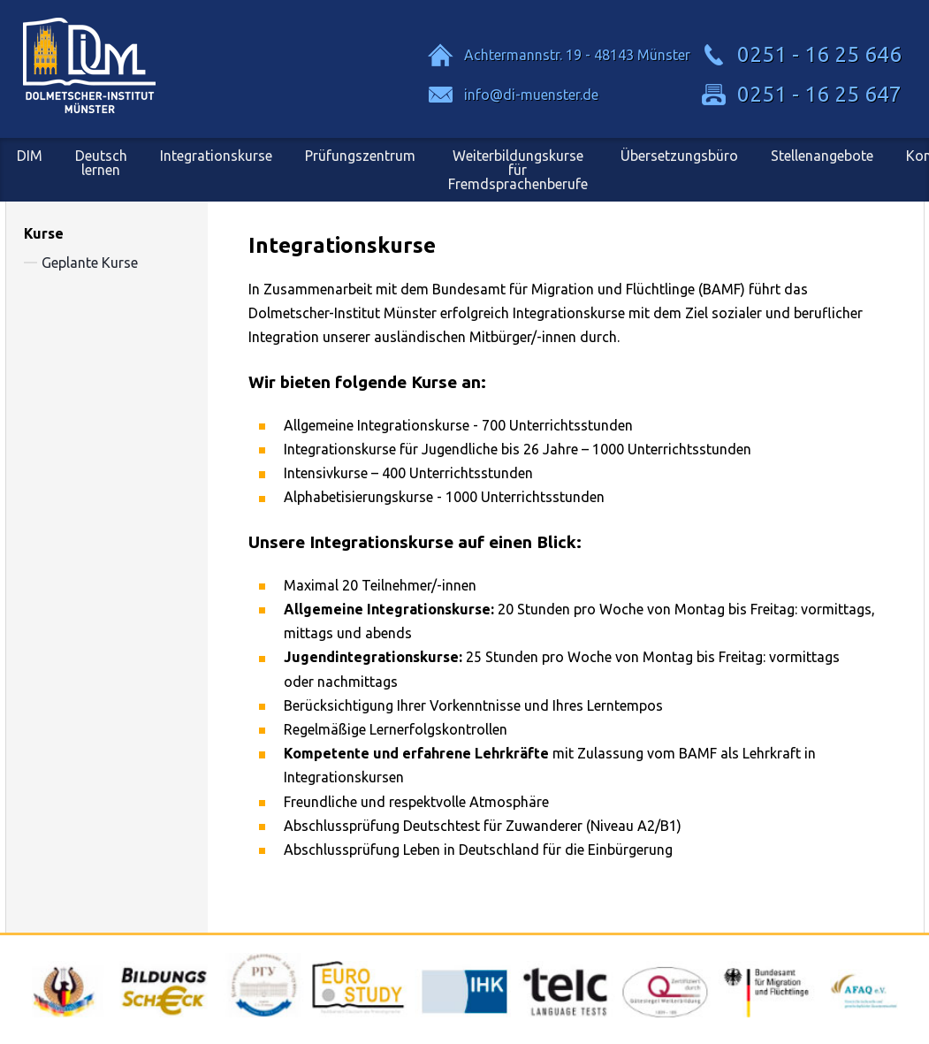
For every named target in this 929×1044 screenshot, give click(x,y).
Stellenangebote (822, 156)
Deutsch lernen (101, 163)
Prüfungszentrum (360, 156)
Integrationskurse (216, 156)
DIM (29, 156)
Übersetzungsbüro (679, 156)
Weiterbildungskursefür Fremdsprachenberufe (518, 170)
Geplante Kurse (90, 263)
